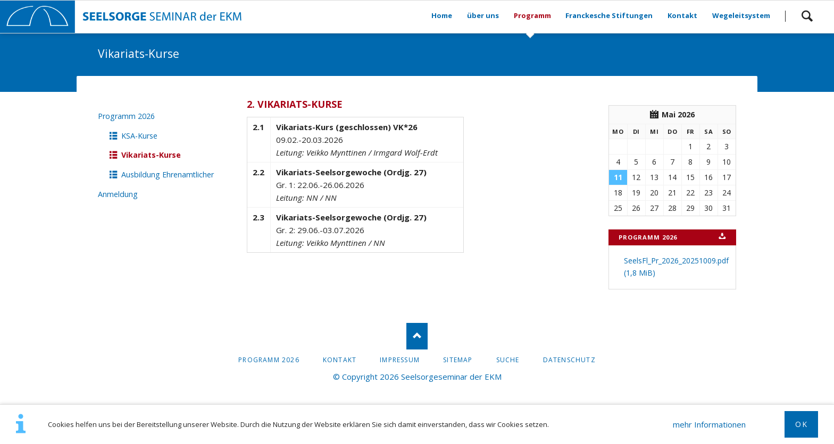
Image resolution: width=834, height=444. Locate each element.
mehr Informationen (709, 424)
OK (801, 424)
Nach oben (417, 336)
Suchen (807, 16)
